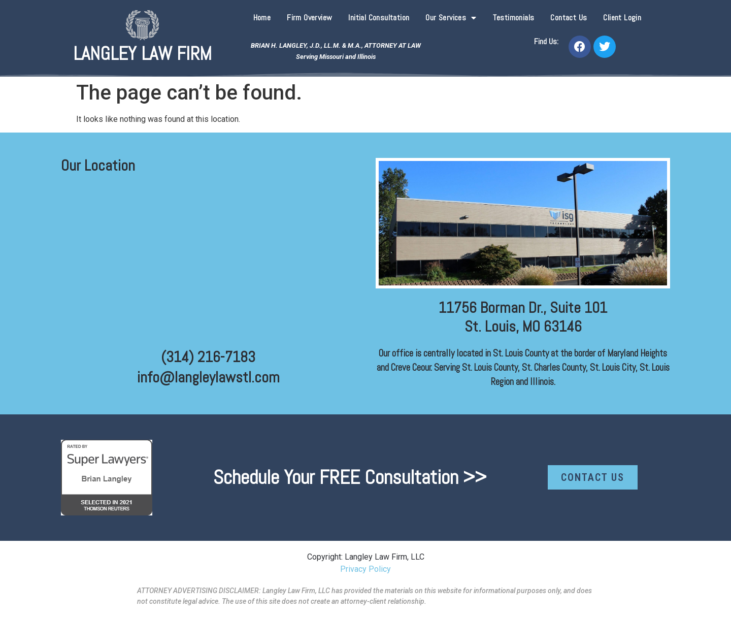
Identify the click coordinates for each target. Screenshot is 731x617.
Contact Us (568, 17)
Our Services (450, 17)
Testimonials (514, 17)
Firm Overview (309, 17)
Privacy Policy (365, 569)
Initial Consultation (378, 17)
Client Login (622, 17)
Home (262, 17)
